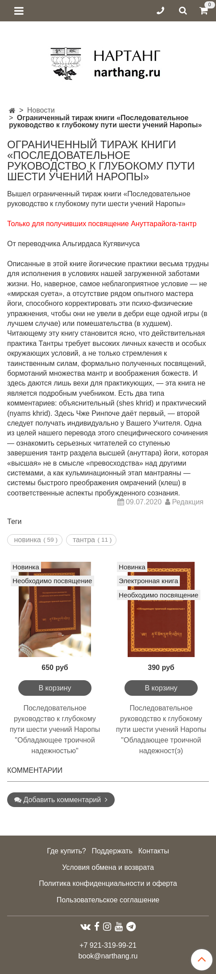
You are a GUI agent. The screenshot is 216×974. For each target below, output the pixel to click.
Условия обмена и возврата (108, 867)
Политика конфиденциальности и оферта (108, 883)
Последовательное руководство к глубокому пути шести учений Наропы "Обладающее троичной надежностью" (55, 729)
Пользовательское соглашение (108, 900)
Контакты (153, 851)
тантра (84, 540)
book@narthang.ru (108, 956)
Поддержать (112, 851)
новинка (27, 540)
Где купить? (66, 851)
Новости (41, 110)
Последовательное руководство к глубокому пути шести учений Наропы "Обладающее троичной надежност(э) (161, 729)
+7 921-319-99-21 (108, 945)
